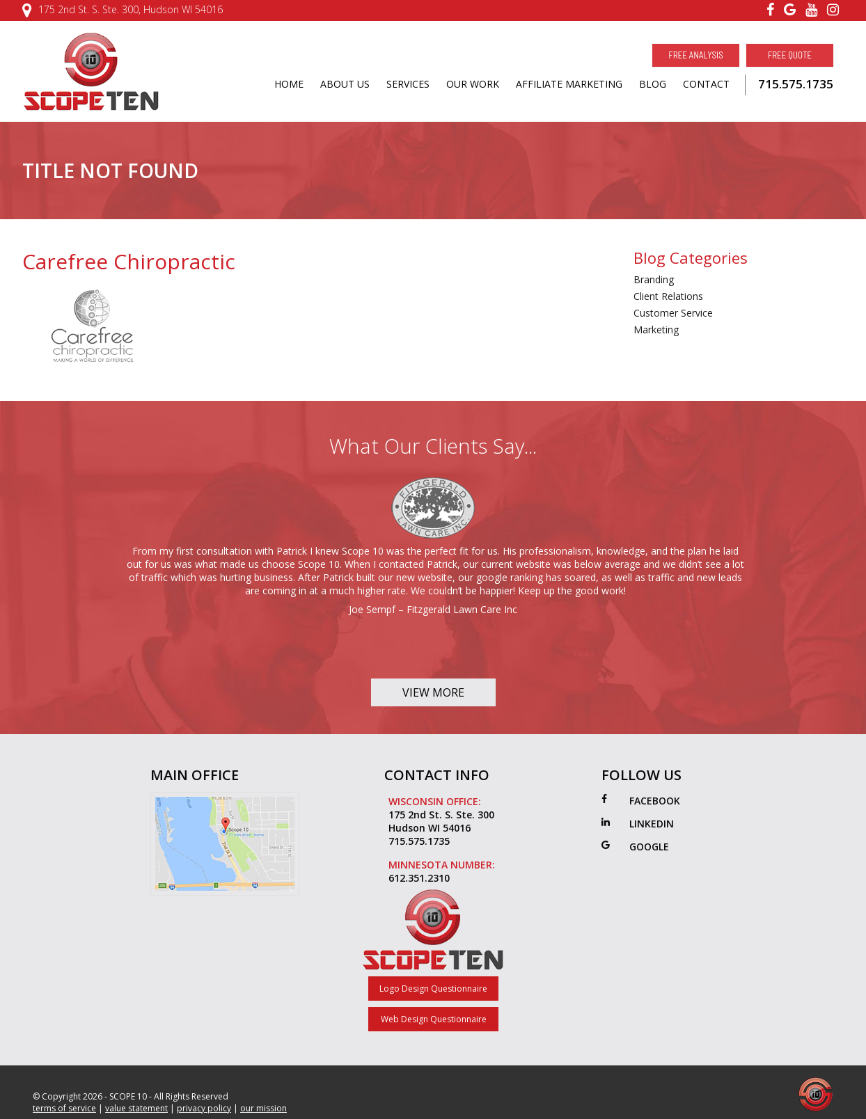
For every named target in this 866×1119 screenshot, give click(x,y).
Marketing (656, 329)
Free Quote (790, 55)
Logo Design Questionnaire (433, 988)
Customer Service (673, 312)
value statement (136, 1108)
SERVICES (408, 83)
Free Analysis (695, 55)
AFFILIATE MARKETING (569, 83)
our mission (263, 1108)
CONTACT (706, 83)
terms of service (64, 1108)
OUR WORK (472, 83)
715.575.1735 (795, 84)
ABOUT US (345, 83)
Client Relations (668, 296)
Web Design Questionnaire (434, 1019)
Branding (653, 279)
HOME (289, 83)
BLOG (652, 83)
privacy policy (204, 1108)
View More (433, 692)
